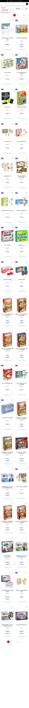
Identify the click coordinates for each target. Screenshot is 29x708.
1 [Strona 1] (14, 15)
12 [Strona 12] (23, 15)
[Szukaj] (27, 4)
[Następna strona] (27, 15)
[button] (7, 10)
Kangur (7, 40)
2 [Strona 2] (17, 15)
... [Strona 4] (20, 15)
